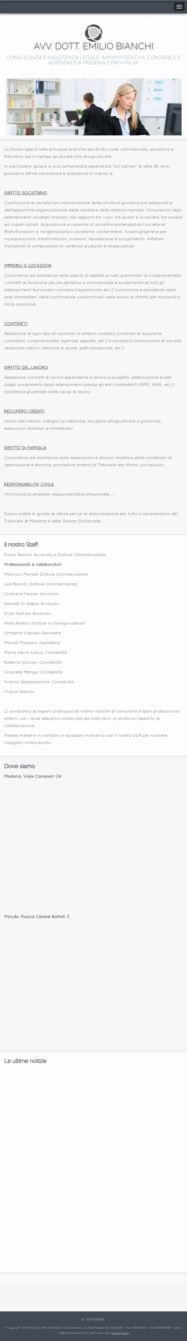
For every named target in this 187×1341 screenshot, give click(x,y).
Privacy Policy (120, 1333)
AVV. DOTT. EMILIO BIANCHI (94, 46)
